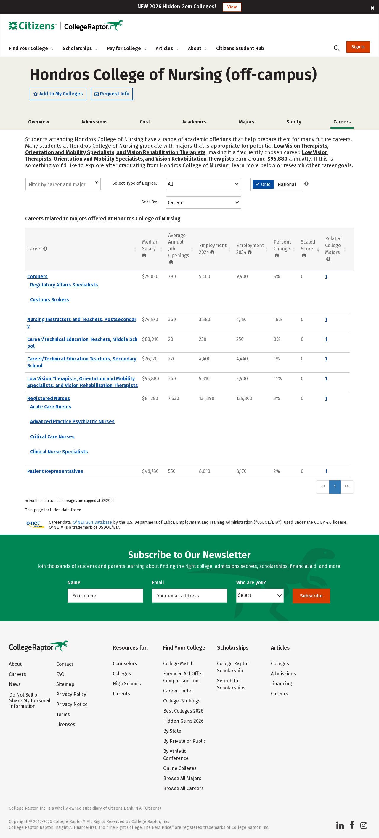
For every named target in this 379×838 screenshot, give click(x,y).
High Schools (127, 683)
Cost (145, 122)
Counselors (125, 663)
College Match (178, 663)
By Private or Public (184, 741)
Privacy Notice (72, 704)
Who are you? (251, 582)
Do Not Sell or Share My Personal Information (29, 700)
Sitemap (65, 684)
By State (172, 731)
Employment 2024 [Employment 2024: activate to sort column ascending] (213, 249)
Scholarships (80, 48)
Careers (17, 674)
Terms (63, 714)
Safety (293, 122)
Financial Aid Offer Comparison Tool (183, 677)
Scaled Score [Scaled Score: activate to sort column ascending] (308, 248)
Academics (194, 122)
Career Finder (178, 691)
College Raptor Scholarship (233, 667)
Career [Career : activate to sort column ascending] (37, 249)
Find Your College (31, 48)
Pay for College (126, 48)
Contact (64, 664)
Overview (38, 122)
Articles (167, 48)
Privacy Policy (71, 694)
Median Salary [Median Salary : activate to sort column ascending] (150, 248)
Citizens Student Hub (240, 48)
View (232, 6)
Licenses (65, 724)
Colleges (122, 673)
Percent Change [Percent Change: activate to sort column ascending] (282, 248)
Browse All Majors (182, 778)
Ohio (263, 184)
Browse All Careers (183, 788)
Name (74, 582)
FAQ (60, 674)
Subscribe (311, 596)
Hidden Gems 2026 (183, 721)
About (197, 48)
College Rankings (181, 701)
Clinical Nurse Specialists (59, 452)
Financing (281, 683)
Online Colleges (180, 768)
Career (175, 202)
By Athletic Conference (176, 754)
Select (244, 595)
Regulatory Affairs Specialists (64, 285)
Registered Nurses (48, 398)
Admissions (94, 122)
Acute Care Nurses (50, 407)
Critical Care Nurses (52, 436)
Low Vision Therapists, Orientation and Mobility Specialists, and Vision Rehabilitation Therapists (176, 149)
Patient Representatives (55, 471)
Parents (121, 694)
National (287, 184)
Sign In (358, 46)
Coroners (37, 276)
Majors (246, 122)
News (15, 684)
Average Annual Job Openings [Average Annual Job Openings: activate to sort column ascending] (178, 249)
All (170, 184)
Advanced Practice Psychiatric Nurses (72, 421)
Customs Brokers (49, 299)
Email (158, 582)
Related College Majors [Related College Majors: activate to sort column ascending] (333, 249)
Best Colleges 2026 (183, 711)
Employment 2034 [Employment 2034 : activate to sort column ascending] (250, 249)
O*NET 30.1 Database (92, 522)
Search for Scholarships (231, 684)
